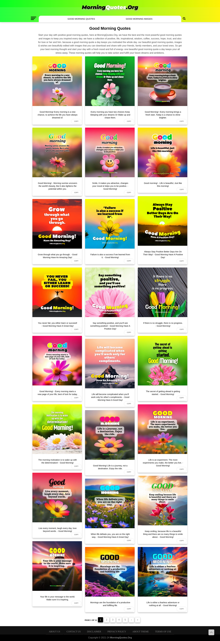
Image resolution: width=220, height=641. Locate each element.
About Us (54, 631)
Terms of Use (163, 631)
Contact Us (74, 631)
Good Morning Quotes (81, 19)
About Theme (140, 631)
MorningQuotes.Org (121, 637)
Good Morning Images (139, 19)
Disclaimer (94, 631)
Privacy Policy (116, 631)
